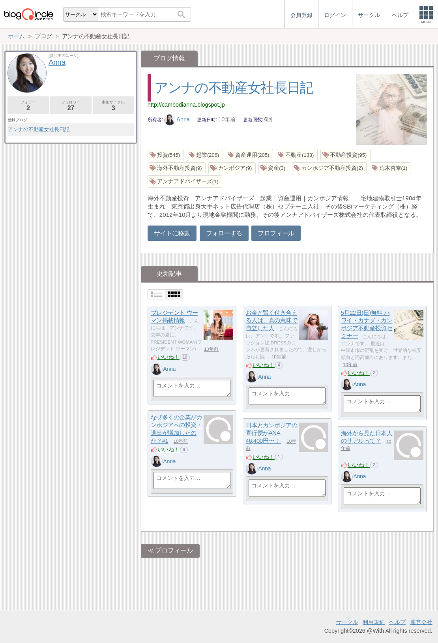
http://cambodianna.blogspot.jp (186, 105)
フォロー (28, 105)
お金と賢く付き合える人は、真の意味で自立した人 (272, 320)
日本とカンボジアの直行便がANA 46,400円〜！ (272, 433)
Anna (177, 119)
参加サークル (113, 105)
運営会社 (421, 622)
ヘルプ (397, 622)
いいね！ (168, 357)
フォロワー (71, 105)
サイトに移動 (172, 233)
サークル (347, 622)
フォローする (224, 233)
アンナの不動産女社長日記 (233, 87)
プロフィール (276, 233)
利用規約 (374, 622)
